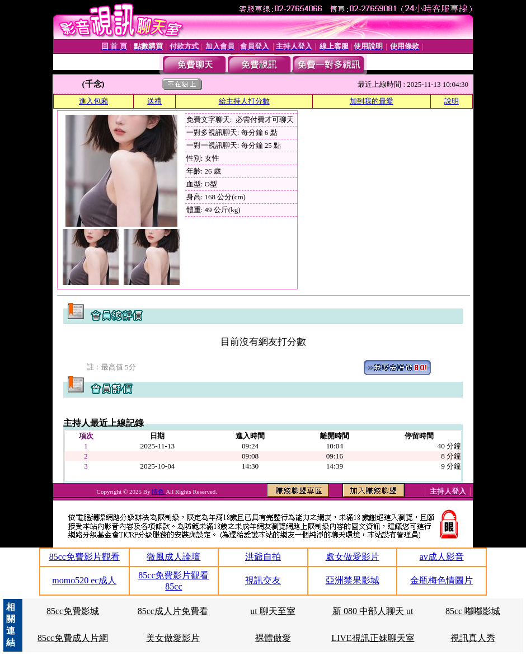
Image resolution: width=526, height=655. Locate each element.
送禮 (154, 101)
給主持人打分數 (244, 101)
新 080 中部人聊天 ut (372, 611)
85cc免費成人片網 (72, 638)
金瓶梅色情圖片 (441, 580)
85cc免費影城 (72, 611)
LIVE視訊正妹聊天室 (372, 638)
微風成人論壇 (173, 557)
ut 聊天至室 (272, 611)
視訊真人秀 (472, 638)
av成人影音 (442, 557)
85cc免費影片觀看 (84, 557)
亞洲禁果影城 (352, 580)
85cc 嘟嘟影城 (472, 611)
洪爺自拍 (263, 557)
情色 (159, 491)
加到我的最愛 (371, 101)
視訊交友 (263, 580)
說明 (451, 101)
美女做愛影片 (173, 638)
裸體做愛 (273, 638)
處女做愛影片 (352, 557)
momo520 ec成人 (84, 580)
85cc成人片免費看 (173, 611)
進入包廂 (93, 101)
